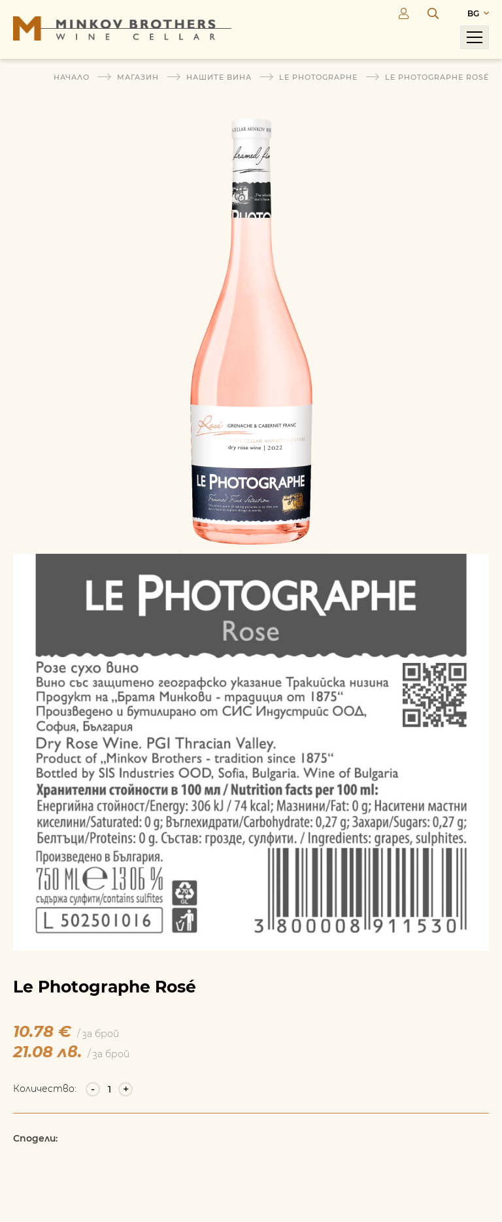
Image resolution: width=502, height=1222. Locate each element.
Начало (72, 77)
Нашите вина (219, 77)
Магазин (138, 77)
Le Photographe (318, 77)
